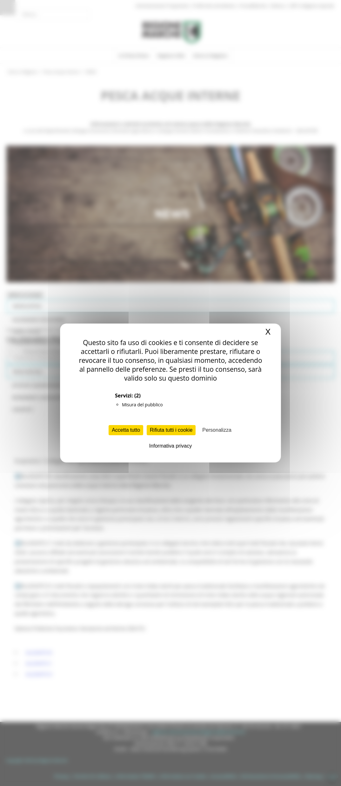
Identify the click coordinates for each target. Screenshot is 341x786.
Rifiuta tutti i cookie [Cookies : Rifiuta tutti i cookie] (171, 430)
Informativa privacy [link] (170, 446)
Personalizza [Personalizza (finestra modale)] (216, 430)
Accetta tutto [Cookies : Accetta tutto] (126, 430)
